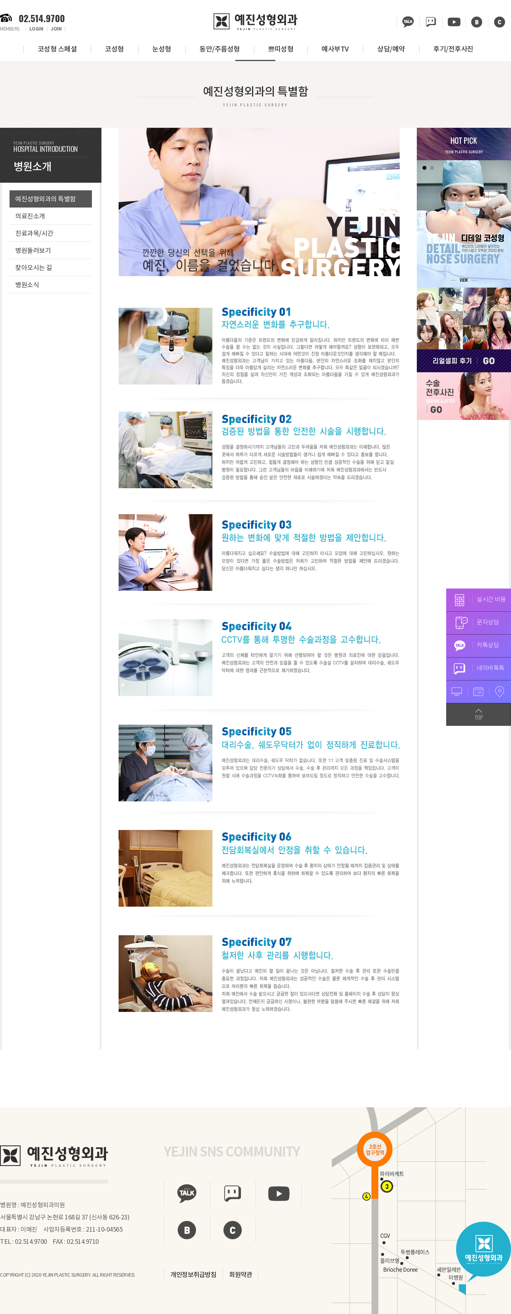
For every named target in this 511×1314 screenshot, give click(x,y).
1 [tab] (424, 168)
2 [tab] (432, 168)
